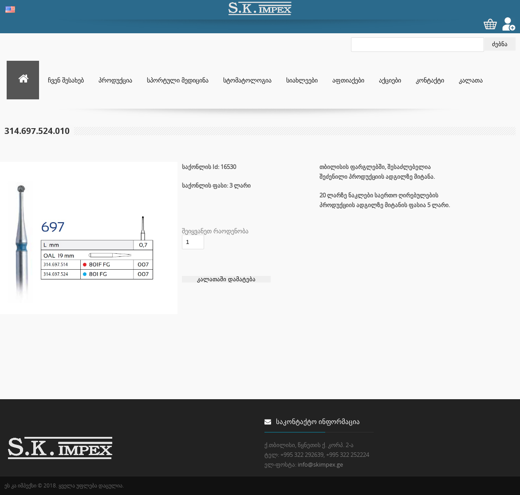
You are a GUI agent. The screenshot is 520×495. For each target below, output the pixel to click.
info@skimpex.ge (320, 464)
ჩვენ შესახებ (66, 80)
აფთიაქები (348, 80)
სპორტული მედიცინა (178, 80)
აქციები (390, 80)
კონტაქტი (430, 80)
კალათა (471, 80)
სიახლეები (302, 80)
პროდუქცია (115, 80)
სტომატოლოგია (247, 80)
